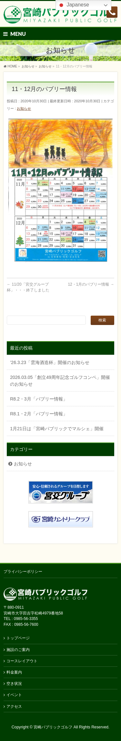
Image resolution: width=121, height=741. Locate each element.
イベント (14, 695)
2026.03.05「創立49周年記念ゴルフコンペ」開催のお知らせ (60, 381)
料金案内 (14, 672)
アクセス (14, 706)
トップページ (18, 638)
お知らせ (24, 108)
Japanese (73, 5)
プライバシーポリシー (23, 571)
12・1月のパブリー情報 (91, 284)
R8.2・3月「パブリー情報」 (38, 398)
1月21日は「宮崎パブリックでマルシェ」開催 (56, 428)
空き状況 (14, 683)
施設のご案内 (18, 649)
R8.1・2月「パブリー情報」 (38, 413)
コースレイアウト (21, 661)
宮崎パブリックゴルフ (53, 727)
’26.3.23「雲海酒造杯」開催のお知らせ (49, 362)
